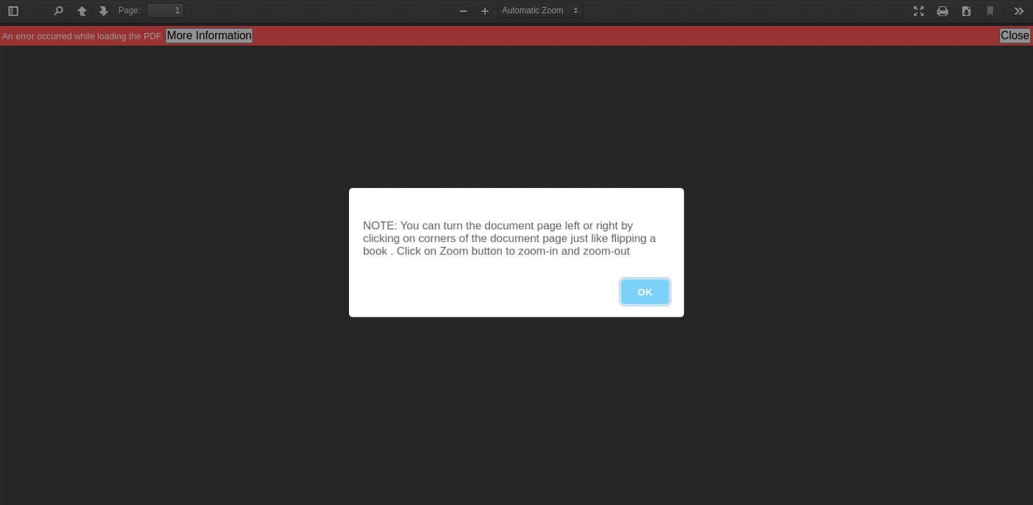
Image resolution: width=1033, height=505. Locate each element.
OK (645, 291)
